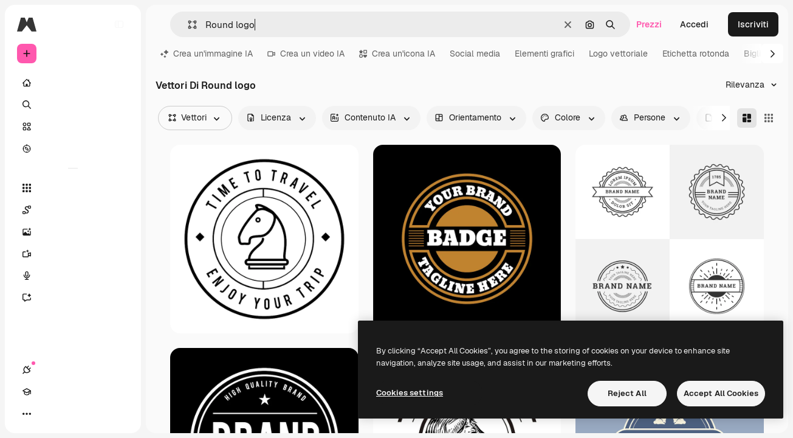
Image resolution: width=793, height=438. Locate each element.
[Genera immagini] (73, 232)
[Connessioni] (26, 413)
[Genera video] (73, 253)
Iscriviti (753, 24)
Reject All (627, 393)
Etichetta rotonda (695, 53)
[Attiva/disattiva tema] (70, 413)
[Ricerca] (73, 104)
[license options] (277, 118)
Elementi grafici (544, 53)
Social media (475, 53)
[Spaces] (73, 210)
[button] (187, 24)
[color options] (568, 118)
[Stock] (73, 126)
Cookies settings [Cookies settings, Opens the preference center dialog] (409, 393)
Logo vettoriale (618, 53)
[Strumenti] (73, 188)
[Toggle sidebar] (119, 24)
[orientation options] (476, 118)
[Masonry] (747, 118)
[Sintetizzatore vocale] (73, 275)
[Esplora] (73, 148)
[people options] (650, 118)
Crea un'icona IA (397, 53)
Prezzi (649, 24)
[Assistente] (73, 297)
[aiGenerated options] (371, 118)
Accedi (694, 24)
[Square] (768, 118)
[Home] (73, 82)
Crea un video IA (306, 53)
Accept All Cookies (721, 393)
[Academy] (48, 413)
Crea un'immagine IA (206, 53)
